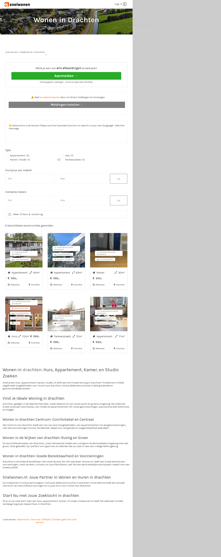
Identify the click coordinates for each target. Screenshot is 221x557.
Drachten (39, 65)
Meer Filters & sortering (28, 227)
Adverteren (23, 532)
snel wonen (9, 532)
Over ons (36, 532)
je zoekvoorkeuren (50, 110)
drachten (32, 382)
